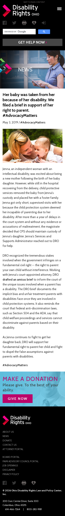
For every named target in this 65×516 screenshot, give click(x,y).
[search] (19, 31)
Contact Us (10, 444)
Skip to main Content (34, 2)
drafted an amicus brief (18, 279)
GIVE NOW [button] (17, 399)
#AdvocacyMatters (32, 122)
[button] (32, 42)
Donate (7, 440)
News (6, 436)
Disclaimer (9, 469)
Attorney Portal (13, 449)
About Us (8, 431)
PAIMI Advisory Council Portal (20, 461)
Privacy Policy (11, 474)
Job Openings (10, 465)
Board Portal (11, 457)
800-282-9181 (34, 509)
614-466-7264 (12, 509)
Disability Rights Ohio (21, 11)
